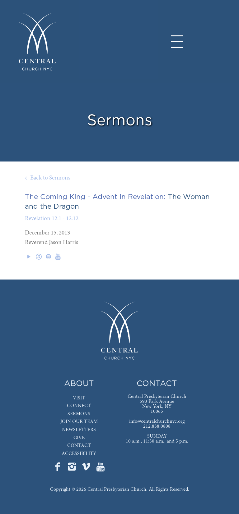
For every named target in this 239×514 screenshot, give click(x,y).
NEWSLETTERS (79, 429)
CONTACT (79, 445)
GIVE (79, 437)
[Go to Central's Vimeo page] (87, 468)
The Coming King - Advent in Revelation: (95, 196)
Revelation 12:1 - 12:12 (51, 219)
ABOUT (79, 384)
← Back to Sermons (47, 178)
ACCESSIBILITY (79, 453)
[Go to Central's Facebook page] (58, 468)
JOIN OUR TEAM (79, 421)
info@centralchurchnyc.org (157, 421)
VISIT (79, 398)
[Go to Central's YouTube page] (100, 468)
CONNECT (79, 405)
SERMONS (79, 414)
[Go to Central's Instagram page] (72, 468)
